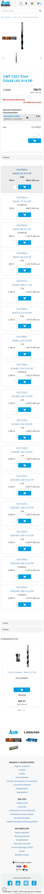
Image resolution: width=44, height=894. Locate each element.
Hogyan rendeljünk (22, 766)
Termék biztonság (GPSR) (22, 847)
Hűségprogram (22, 789)
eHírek (22, 851)
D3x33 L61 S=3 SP (22, 173)
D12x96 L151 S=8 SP (21, 424)
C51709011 (22, 337)
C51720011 (22, 587)
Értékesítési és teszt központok (22, 811)
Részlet (22, 695)
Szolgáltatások (22, 840)
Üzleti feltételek (22, 777)
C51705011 (22, 225)
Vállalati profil (22, 803)
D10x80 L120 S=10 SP (22, 368)
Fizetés (22, 774)
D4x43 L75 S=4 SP (22, 201)
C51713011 (22, 448)
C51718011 (22, 559)
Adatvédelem (22, 792)
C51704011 (22, 197)
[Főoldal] (2, 17)
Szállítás (21, 770)
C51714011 (22, 476)
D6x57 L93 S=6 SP (22, 257)
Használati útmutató (22, 844)
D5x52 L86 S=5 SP (22, 229)
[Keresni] (40, 11)
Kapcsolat (22, 807)
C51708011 (22, 309)
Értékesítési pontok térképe (22, 814)
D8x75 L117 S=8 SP (22, 313)
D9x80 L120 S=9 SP (22, 340)
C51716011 (22, 531)
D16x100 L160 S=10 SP (22, 535)
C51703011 (22, 169)
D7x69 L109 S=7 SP (22, 285)
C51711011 (22, 392)
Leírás (5, 623)
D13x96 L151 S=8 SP (21, 452)
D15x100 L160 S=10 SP (22, 507)
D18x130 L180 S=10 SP (22, 563)
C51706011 (22, 253)
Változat (6, 157)
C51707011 (22, 281)
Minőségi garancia (22, 836)
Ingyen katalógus (22, 833)
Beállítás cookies (22, 855)
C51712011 (22, 420)
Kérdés (6, 630)
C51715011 (22, 504)
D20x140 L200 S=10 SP (22, 591)
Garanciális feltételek (22, 785)
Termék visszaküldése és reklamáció (22, 781)
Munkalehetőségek (22, 818)
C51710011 (22, 364)
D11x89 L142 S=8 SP (21, 396)
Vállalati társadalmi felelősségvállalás (21, 822)
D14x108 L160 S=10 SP (22, 480)
